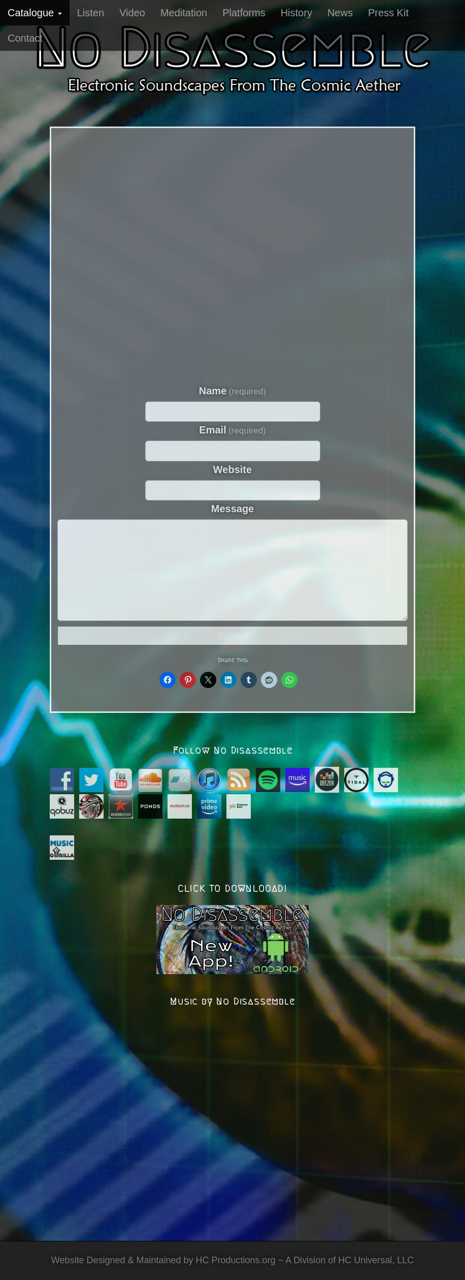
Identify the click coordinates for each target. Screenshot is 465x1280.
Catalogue (35, 12)
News (340, 12)
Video (132, 12)
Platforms (243, 12)
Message (232, 508)
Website (232, 469)
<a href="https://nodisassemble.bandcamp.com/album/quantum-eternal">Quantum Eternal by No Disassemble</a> (232, 253)
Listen (90, 12)
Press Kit (388, 12)
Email (232, 429)
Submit (232, 635)
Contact (25, 38)
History (296, 12)
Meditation (183, 12)
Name (232, 390)
